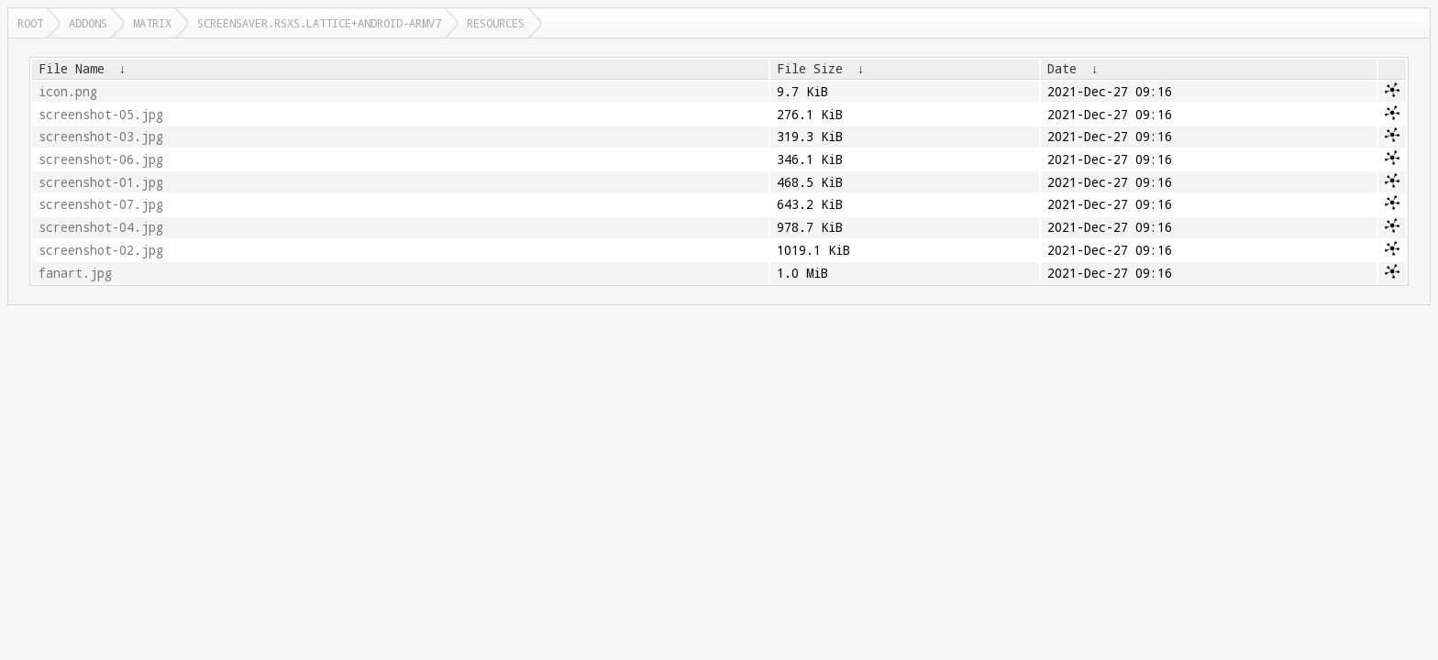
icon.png (68, 91)
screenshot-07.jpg (101, 204)
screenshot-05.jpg (101, 114)
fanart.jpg (75, 273)
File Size (810, 68)
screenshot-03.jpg (101, 136)
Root (30, 23)
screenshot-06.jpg (101, 159)
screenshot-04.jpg (101, 227)
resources (496, 23)
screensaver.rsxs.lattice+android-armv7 (319, 23)
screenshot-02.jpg (101, 250)
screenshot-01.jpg (101, 182)
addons (88, 23)
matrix (152, 23)
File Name (72, 68)
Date (1062, 68)
